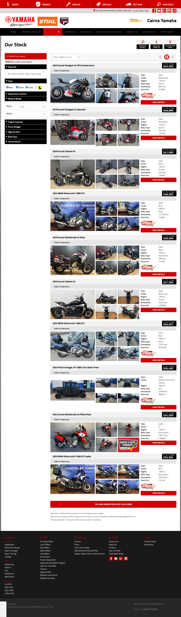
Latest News (167, 31)
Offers (70, 31)
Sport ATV (9, 587)
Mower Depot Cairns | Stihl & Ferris (90, 553)
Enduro (8, 567)
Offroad (8, 561)
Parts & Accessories (109, 31)
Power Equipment (48, 559)
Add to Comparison (61, 70)
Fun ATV (8, 584)
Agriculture (9, 576)
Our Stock (52, 31)
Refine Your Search (16, 56)
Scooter (8, 556)
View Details (158, 102)
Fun (6, 570)
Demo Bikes (45, 550)
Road (7, 541)
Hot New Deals (46, 541)
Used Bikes (45, 553)
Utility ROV (9, 593)
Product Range (31, 31)
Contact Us (113, 541)
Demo (20, 87)
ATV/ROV (9, 581)
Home (13, 31)
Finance (131, 31)
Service (85, 31)
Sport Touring (10, 553)
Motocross (9, 564)
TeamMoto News (116, 553)
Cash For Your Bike (48, 565)
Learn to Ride (114, 550)
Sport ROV (9, 590)
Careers (112, 547)
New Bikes (44, 547)
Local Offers (45, 544)
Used (29, 87)
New (9, 87)
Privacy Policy (150, 541)
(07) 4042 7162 (142, 10)
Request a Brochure (48, 575)
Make (8, 106)
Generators (45, 556)
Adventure (9, 573)
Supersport (9, 544)
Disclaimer (148, 544)
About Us (149, 31)
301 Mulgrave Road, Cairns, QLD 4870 (112, 10)
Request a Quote (47, 578)
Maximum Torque (12, 547)
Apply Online (45, 572)
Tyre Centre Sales (82, 547)
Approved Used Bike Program (52, 562)
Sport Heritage (11, 550)
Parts (77, 544)
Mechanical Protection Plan (86, 550)
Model (9, 113)
